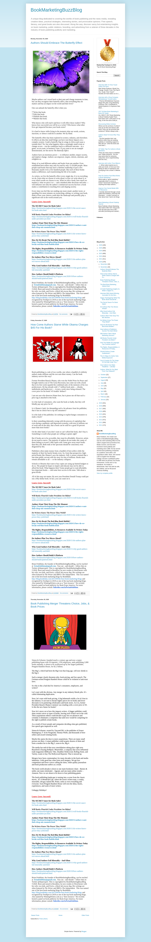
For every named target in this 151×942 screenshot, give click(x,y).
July (102, 383)
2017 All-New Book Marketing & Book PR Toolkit (108, 112)
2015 (101, 414)
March (103, 394)
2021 (101, 259)
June (102, 386)
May (102, 388)
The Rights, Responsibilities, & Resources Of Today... (110, 348)
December (104, 264)
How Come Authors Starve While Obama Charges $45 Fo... (109, 275)
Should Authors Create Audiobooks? (107, 352)
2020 (101, 262)
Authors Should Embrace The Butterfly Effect (56, 42)
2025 (101, 248)
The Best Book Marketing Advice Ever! (108, 285)
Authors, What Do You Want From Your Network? (109, 370)
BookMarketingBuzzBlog (56, 10)
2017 (101, 408)
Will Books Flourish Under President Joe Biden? (108, 339)
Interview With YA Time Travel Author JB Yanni (108, 85)
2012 (101, 422)
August (103, 380)
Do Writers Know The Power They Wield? (109, 321)
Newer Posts (35, 915)
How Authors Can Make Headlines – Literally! (107, 366)
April (102, 391)
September (104, 377)
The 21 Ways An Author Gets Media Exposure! (109, 357)
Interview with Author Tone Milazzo (109, 163)
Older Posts (85, 915)
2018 (101, 406)
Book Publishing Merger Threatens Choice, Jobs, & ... (110, 281)
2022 (101, 256)
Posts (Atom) (43, 919)
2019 (101, 403)
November (104, 267)
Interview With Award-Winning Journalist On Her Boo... (109, 294)
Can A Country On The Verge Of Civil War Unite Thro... (109, 361)
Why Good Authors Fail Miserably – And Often (108, 312)
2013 (101, 420)
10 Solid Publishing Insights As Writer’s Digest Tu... (110, 290)
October (103, 374)
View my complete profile (104, 473)
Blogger (84, 931)
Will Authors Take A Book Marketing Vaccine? (108, 334)
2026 (101, 245)
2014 (101, 417)
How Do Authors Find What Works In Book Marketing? (109, 176)
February (104, 397)
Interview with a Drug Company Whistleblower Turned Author (108, 98)
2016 (101, 411)
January (103, 399)
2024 (101, 250)
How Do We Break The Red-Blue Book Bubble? (109, 325)
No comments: (63, 314)
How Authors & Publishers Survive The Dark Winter (108, 330)
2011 (101, 425)
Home (60, 915)
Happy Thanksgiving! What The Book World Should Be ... (110, 298)
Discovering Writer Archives (107, 124)
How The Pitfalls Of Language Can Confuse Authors (109, 343)
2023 (101, 253)
